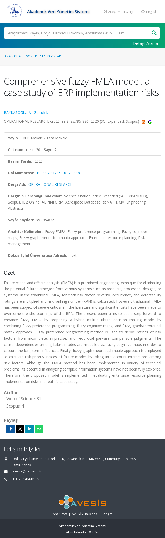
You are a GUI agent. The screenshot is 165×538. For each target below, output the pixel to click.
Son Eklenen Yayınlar (43, 56)
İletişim (107, 514)
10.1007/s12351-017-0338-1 (59, 172)
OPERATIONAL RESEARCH (50, 184)
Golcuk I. (41, 112)
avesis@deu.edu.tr (27, 471)
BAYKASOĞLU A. (18, 112)
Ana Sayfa (12, 56)
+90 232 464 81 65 (26, 479)
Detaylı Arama (145, 43)
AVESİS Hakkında (85, 514)
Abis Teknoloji (77, 532)
